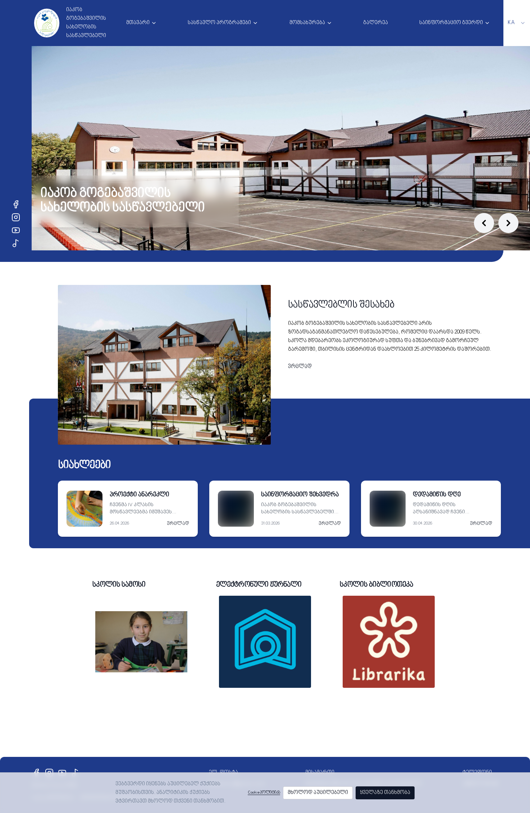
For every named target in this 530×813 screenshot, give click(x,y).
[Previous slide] (484, 223)
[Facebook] (16, 204)
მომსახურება (307, 22)
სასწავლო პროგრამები (219, 22)
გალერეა (375, 22)
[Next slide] (508, 223)
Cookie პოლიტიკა (264, 792)
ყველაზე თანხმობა (385, 792)
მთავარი (138, 22)
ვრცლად (300, 366)
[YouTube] (16, 230)
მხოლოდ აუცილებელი (318, 792)
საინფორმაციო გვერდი (451, 22)
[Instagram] (16, 217)
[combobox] (516, 23)
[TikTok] (16, 243)
